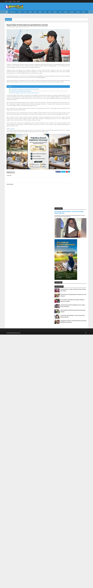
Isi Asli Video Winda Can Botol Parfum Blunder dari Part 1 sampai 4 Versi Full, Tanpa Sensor (80, 120)
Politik (25, 12)
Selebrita (78, 12)
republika (12, 129)
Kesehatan (72, 12)
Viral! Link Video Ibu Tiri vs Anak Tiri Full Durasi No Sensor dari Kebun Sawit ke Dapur (80, 102)
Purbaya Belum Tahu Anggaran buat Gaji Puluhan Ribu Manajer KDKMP (25, 88)
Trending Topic (12, 12)
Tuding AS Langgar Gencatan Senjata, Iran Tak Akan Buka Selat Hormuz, (25, 92)
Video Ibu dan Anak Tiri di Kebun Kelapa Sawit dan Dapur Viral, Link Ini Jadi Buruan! (80, 108)
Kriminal (40, 12)
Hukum (35, 12)
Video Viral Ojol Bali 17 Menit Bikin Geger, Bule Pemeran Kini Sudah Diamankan (79, 126)
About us (6, 1)
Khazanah (66, 12)
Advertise (18, 1)
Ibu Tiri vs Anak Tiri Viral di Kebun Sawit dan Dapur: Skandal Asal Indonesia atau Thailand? (80, 114)
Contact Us (14, 1)
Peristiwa (20, 12)
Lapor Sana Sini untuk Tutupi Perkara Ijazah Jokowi (21, 90)
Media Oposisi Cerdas (16, 207)
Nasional (55, 12)
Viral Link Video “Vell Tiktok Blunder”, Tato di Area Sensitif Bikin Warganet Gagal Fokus (76, 29)
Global (49, 12)
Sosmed (83, 12)
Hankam (30, 12)
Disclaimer (10, 1)
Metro (60, 12)
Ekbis (45, 12)
